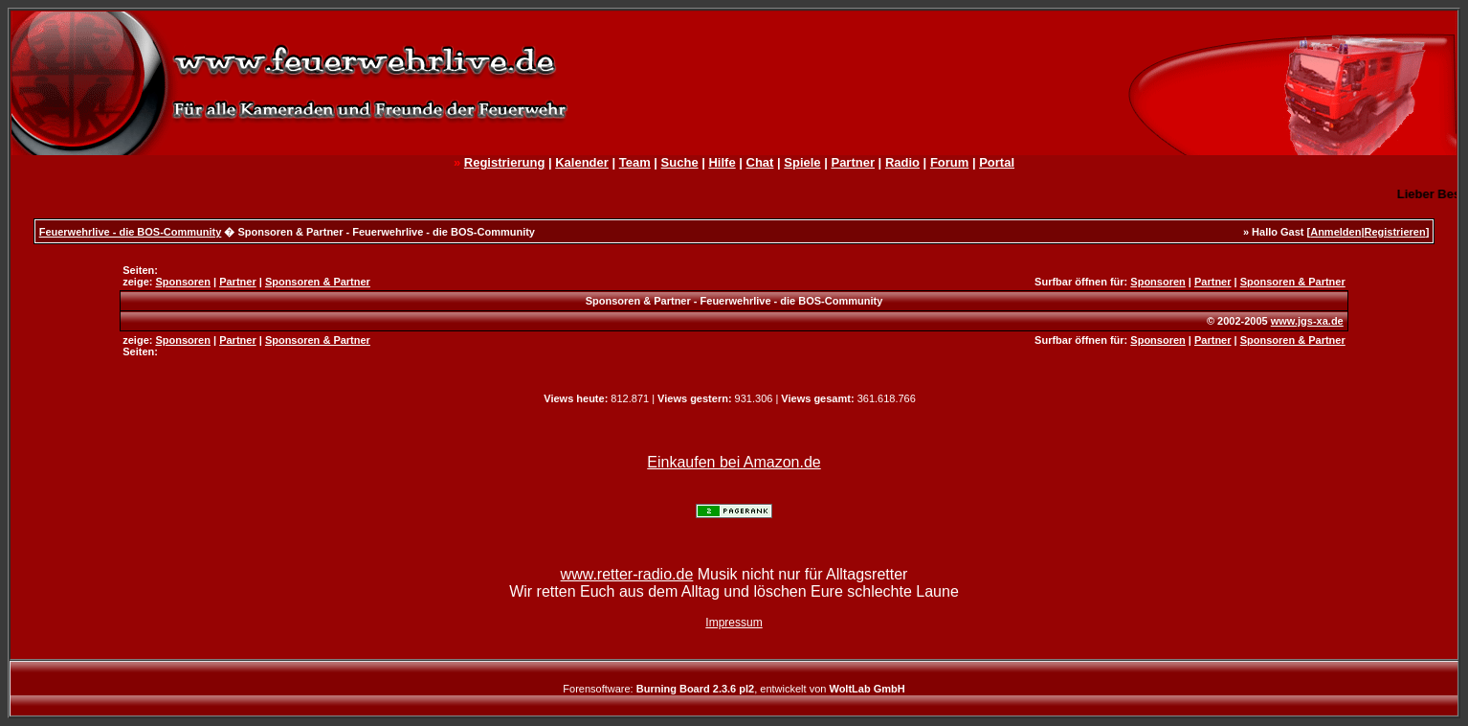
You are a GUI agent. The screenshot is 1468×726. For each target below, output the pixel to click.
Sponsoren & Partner (317, 281)
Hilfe (721, 162)
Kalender (582, 162)
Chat (760, 162)
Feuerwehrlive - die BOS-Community (130, 232)
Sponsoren (182, 281)
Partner (853, 162)
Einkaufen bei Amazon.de (733, 462)
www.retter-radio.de (627, 574)
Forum (949, 162)
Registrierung (504, 162)
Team (635, 162)
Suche (680, 162)
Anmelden (1335, 232)
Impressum (733, 622)
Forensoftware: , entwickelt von (733, 688)
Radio (902, 162)
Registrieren (1394, 232)
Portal (996, 162)
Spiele (802, 162)
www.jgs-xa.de (1307, 321)
